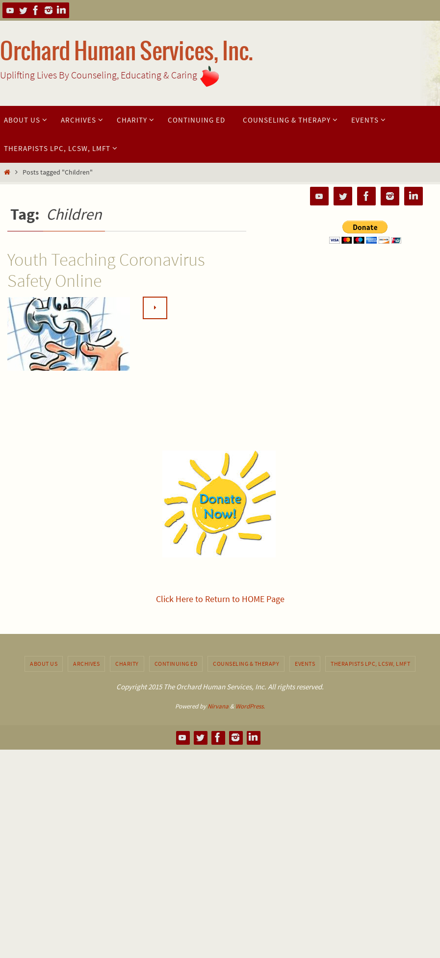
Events (305, 663)
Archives (86, 663)
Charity (127, 663)
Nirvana (218, 706)
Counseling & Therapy (246, 663)
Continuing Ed (176, 663)
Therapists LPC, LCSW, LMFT (370, 663)
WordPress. (250, 706)
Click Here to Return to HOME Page (220, 599)
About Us (43, 663)
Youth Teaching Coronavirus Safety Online (106, 270)
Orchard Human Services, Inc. (126, 52)
